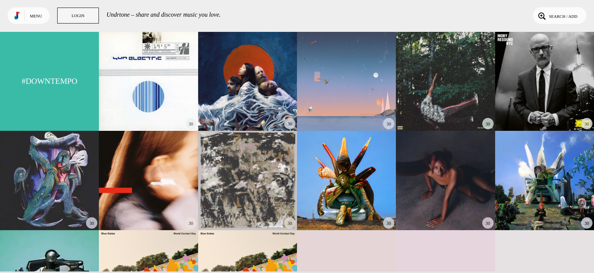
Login (78, 15)
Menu (36, 16)
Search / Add (557, 15)
